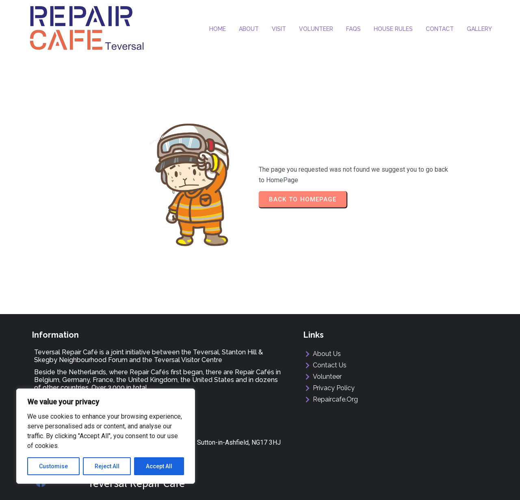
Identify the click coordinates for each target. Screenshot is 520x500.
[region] (105, 436)
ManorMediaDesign (459, 486)
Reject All (107, 466)
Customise (53, 466)
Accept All (159, 466)
